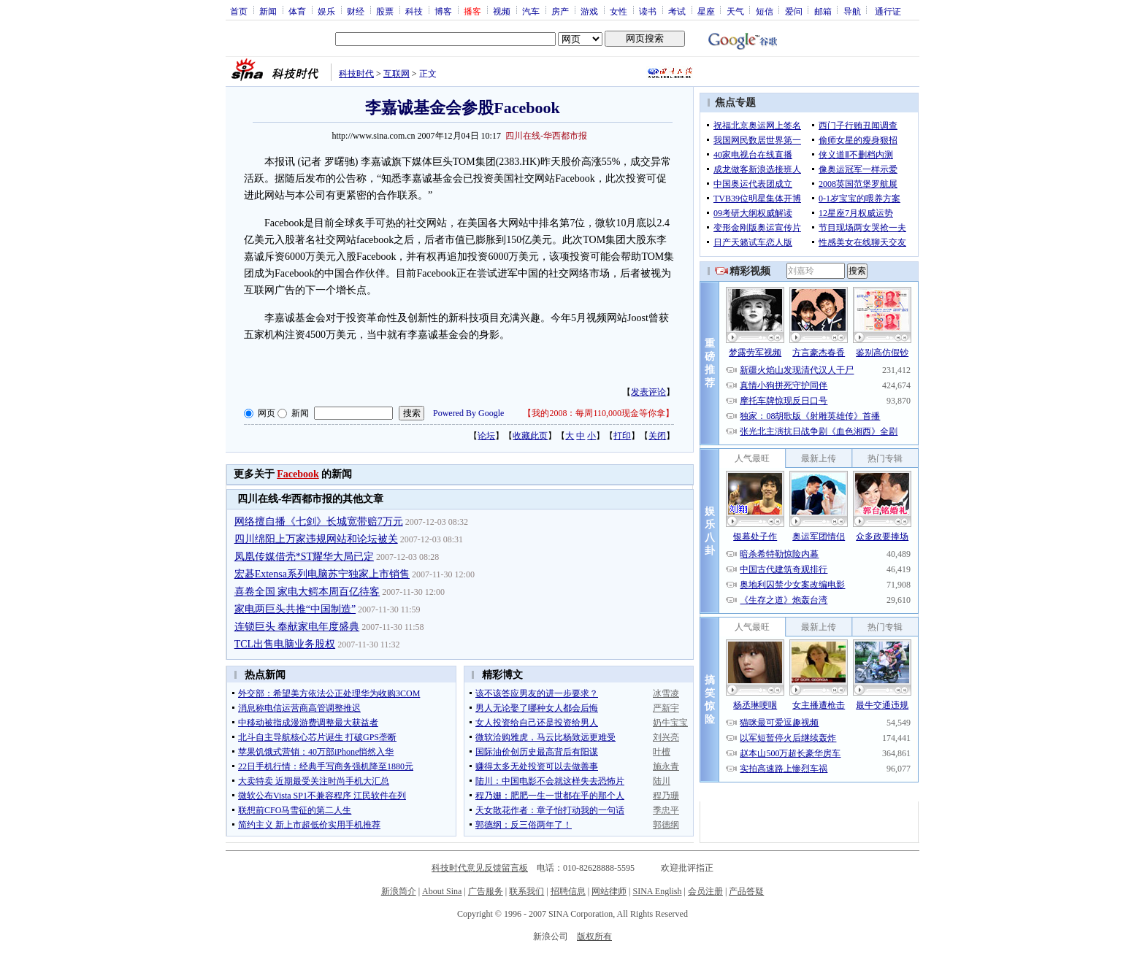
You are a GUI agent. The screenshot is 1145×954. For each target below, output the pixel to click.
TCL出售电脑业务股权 (284, 644)
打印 (622, 436)
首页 (239, 11)
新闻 (268, 11)
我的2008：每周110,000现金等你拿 (598, 413)
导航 (852, 11)
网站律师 (609, 891)
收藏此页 (530, 436)
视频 (501, 11)
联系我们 (526, 891)
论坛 (486, 436)
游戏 (589, 11)
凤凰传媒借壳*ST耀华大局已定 (304, 556)
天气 (735, 11)
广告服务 (485, 891)
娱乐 (326, 11)
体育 (297, 11)
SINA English (656, 891)
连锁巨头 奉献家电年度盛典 (297, 626)
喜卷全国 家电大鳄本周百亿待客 (307, 591)
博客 (443, 11)
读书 (647, 11)
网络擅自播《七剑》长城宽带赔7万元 (318, 521)
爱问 (794, 11)
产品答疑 (746, 891)
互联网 (396, 74)
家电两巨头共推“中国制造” (295, 609)
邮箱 (823, 11)
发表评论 (648, 392)
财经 (355, 11)
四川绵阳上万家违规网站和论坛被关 (316, 539)
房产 (560, 11)
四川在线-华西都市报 (546, 136)
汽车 (531, 11)
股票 (385, 11)
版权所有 (594, 936)
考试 (677, 11)
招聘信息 (568, 891)
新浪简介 (398, 891)
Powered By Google (468, 413)
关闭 (657, 436)
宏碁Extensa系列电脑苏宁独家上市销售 (322, 574)
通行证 (888, 11)
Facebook (298, 474)
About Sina (442, 891)
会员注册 (705, 891)
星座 (706, 11)
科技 (414, 11)
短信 (764, 11)
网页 (266, 413)
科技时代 (356, 74)
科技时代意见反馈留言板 (480, 868)
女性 (618, 11)
